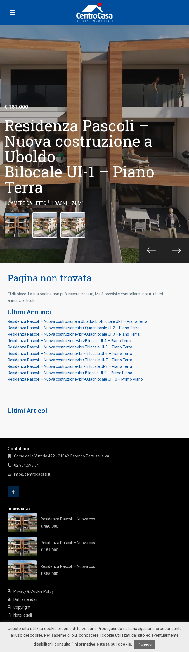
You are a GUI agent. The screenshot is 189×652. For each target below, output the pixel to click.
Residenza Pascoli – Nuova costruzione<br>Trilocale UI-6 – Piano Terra (70, 353)
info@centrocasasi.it (32, 474)
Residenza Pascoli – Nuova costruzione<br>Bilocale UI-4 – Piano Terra (69, 340)
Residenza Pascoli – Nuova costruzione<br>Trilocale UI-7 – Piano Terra (70, 360)
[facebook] (13, 491)
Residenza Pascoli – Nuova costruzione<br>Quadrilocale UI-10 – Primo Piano (75, 379)
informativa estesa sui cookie (102, 644)
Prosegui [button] (145, 644)
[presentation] (151, 250)
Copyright (21, 607)
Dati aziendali (25, 599)
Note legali (22, 615)
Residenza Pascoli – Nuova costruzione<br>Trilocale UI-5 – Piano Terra (70, 347)
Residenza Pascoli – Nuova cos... (69, 519)
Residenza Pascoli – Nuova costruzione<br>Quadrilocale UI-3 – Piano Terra (74, 334)
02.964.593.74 (26, 465)
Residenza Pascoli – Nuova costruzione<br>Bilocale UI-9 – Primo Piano (70, 373)
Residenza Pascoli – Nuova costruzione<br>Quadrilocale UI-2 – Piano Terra (74, 328)
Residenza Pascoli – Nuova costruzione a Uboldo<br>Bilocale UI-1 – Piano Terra (77, 321)
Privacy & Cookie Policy (33, 591)
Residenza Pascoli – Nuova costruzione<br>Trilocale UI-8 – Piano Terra (70, 366)
